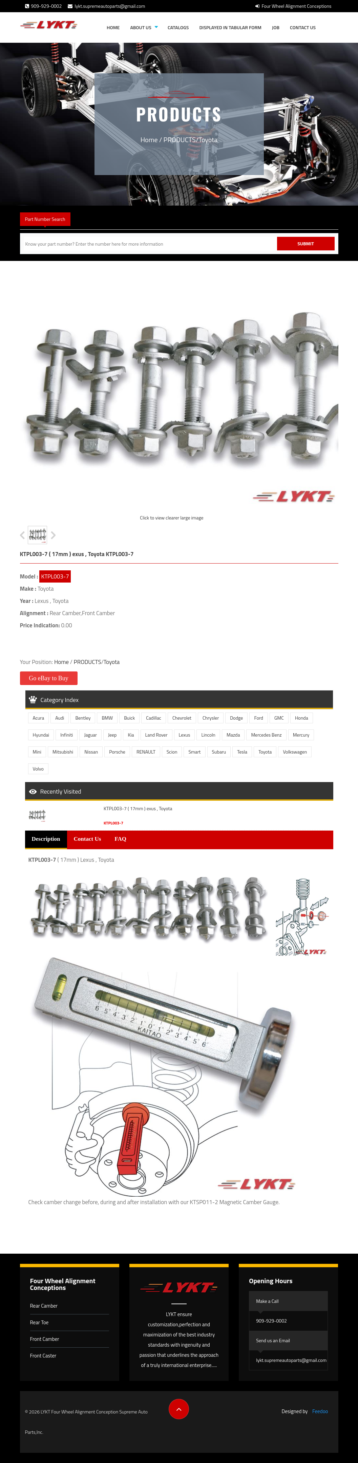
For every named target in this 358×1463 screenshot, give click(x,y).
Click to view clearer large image (171, 517)
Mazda (233, 734)
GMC (279, 717)
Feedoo (320, 1411)
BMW (107, 717)
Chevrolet (181, 717)
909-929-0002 (43, 6)
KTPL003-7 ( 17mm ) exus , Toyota (138, 808)
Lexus (184, 734)
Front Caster (43, 1356)
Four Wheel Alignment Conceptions (293, 6)
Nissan (91, 751)
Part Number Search (45, 219)
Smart (194, 751)
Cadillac (153, 717)
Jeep (112, 734)
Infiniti (66, 734)
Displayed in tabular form (230, 27)
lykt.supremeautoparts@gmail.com (106, 6)
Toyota (207, 139)
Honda (301, 717)
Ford (258, 717)
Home (113, 27)
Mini (37, 751)
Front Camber (44, 1339)
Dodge (236, 717)
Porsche (117, 751)
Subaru (219, 751)
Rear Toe (39, 1322)
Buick (129, 717)
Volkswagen (295, 751)
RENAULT (145, 751)
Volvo (38, 768)
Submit (305, 243)
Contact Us (303, 27)
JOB (275, 27)
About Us (140, 27)
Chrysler (211, 717)
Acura (38, 717)
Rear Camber (44, 1306)
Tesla (242, 751)
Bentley (82, 717)
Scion (172, 751)
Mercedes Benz (266, 734)
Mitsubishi (62, 751)
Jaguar (90, 734)
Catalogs (178, 27)
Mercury (301, 734)
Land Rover (156, 734)
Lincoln (208, 734)
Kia (131, 734)
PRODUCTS (180, 139)
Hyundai (41, 734)
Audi (59, 717)
